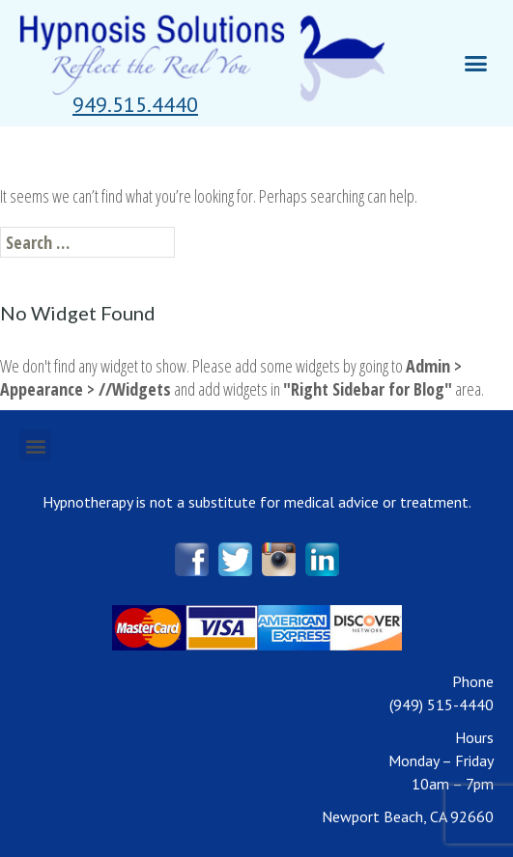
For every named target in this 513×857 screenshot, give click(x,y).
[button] (135, 104)
